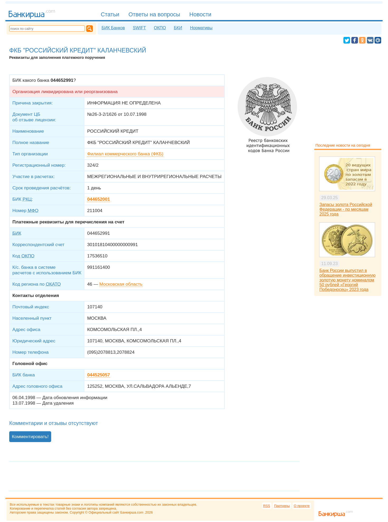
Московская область (120, 284)
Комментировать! (30, 436)
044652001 (98, 199)
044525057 (98, 374)
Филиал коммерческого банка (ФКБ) (125, 153)
